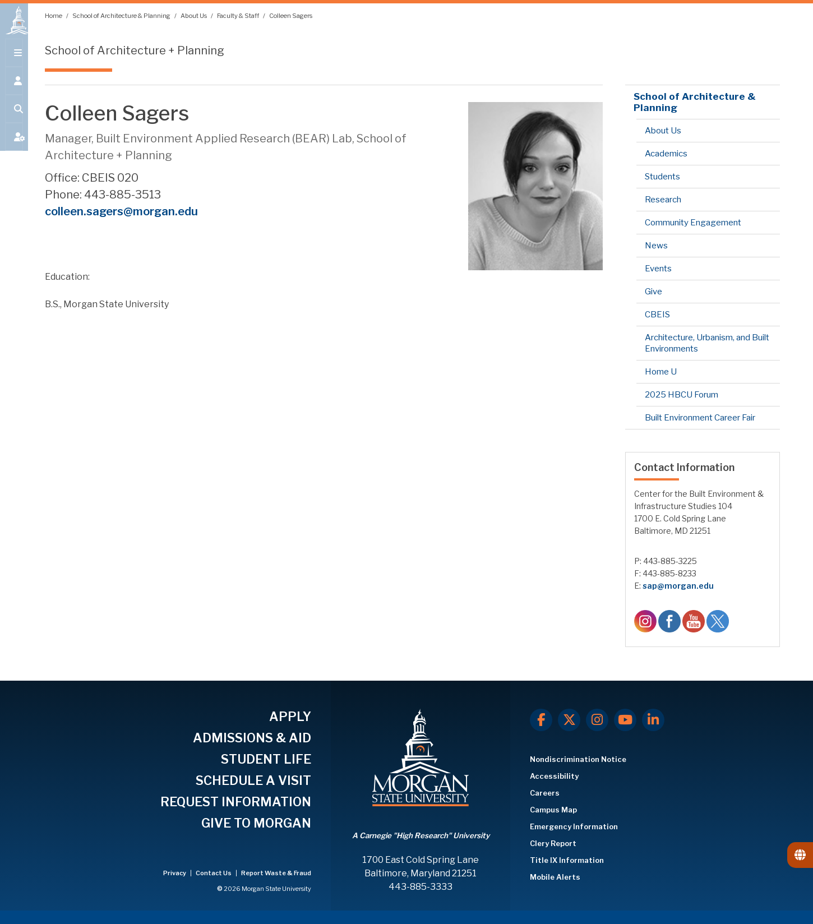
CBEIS (657, 314)
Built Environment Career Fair (700, 418)
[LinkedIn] (653, 720)
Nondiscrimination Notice (578, 759)
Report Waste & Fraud (276, 873)
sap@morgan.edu (678, 585)
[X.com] (569, 720)
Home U (661, 372)
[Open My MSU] (14, 147)
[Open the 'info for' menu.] (14, 91)
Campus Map (553, 809)
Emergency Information (574, 826)
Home (54, 16)
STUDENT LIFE (266, 759)
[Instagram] (597, 720)
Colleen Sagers (290, 16)
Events (658, 269)
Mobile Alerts (555, 876)
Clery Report (553, 843)
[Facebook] (541, 720)
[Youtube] (625, 720)
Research (663, 200)
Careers (545, 792)
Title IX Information (567, 860)
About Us (194, 16)
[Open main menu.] (14, 63)
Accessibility (554, 775)
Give (653, 292)
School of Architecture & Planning (122, 16)
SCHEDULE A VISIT (253, 780)
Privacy (175, 873)
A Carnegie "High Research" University (420, 835)
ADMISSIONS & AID (252, 738)
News (656, 246)
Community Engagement (693, 223)
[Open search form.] (14, 119)
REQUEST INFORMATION (235, 801)
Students (662, 177)
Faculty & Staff (238, 16)
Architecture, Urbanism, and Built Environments (707, 343)
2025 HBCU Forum (681, 395)
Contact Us (214, 873)
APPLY (290, 716)
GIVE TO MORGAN (256, 823)
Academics (666, 154)
